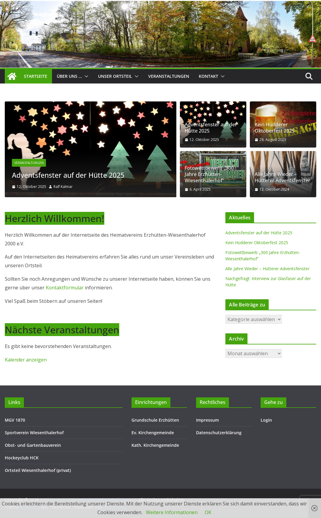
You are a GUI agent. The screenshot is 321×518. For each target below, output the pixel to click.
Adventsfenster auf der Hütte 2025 (71, 175)
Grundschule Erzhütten (155, 420)
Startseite (35, 76)
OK (208, 512)
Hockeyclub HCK (22, 458)
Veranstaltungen (168, 76)
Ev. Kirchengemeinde (153, 432)
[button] (85, 76)
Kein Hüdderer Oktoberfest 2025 (274, 127)
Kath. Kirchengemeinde (155, 445)
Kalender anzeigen (26, 359)
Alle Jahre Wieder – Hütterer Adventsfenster (282, 177)
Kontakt (208, 76)
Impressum (207, 420)
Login (266, 420)
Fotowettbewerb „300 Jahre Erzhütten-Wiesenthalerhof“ (209, 174)
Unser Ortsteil (115, 76)
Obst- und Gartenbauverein (33, 445)
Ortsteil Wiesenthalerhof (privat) (38, 470)
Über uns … (69, 76)
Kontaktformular (65, 287)
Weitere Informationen (172, 512)
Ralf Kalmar (63, 186)
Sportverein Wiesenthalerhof (34, 432)
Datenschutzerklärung (218, 432)
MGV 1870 (15, 420)
